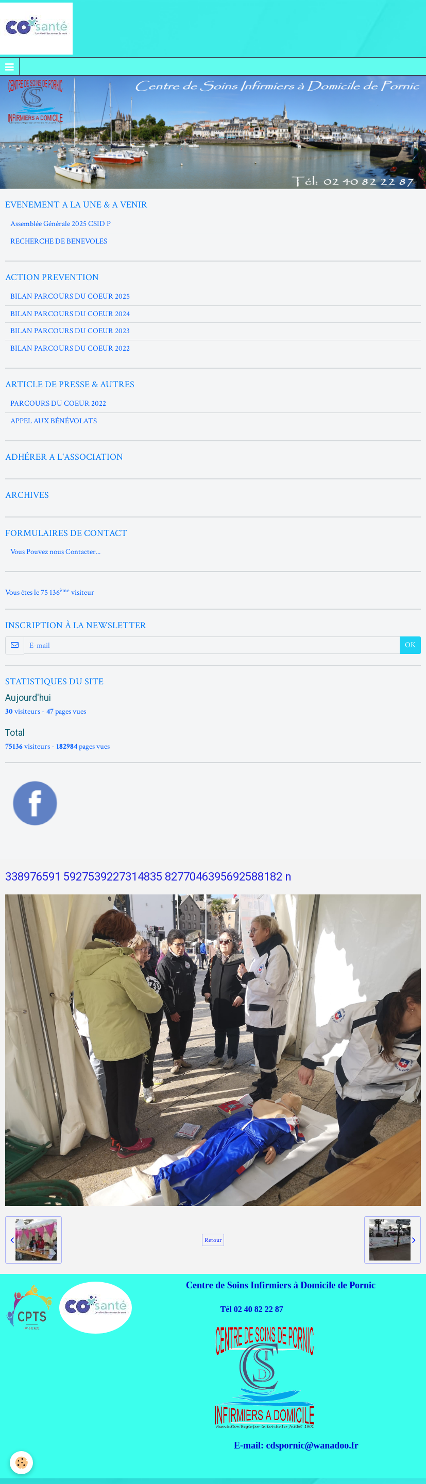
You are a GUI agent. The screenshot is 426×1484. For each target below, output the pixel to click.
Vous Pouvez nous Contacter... (55, 552)
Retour (213, 1240)
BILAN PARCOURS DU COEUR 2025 (70, 296)
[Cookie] (21, 1462)
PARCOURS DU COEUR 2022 (58, 403)
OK (410, 645)
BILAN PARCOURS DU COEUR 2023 (70, 331)
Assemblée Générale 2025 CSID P (60, 224)
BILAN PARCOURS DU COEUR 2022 (70, 348)
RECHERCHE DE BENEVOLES (58, 241)
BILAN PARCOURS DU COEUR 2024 (70, 314)
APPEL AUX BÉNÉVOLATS (53, 421)
